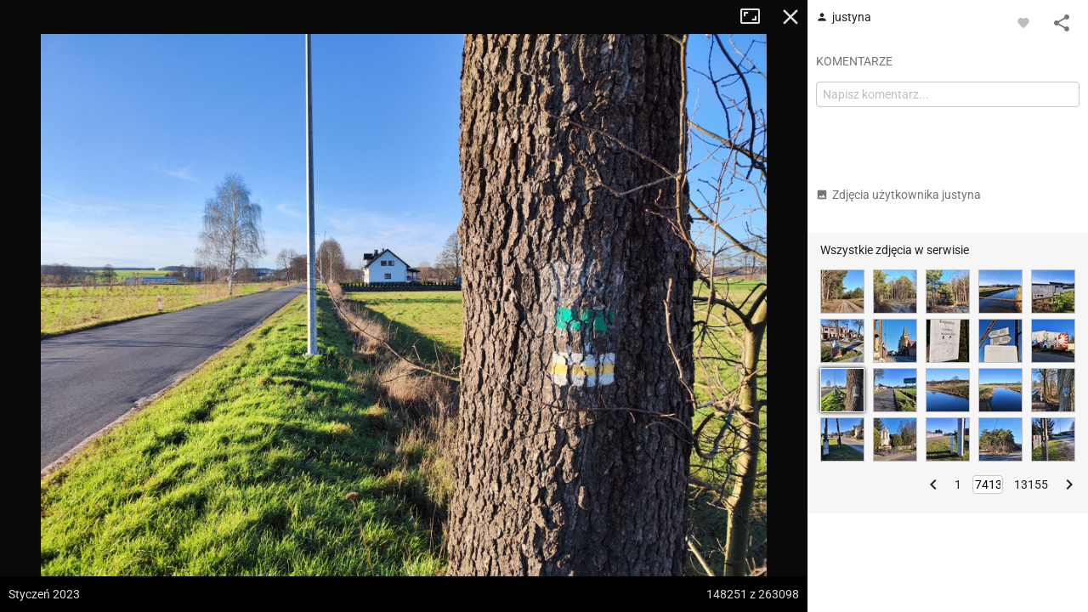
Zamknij (791, 17)
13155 (1031, 484)
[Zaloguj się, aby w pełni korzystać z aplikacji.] (1023, 22)
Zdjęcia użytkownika (898, 194)
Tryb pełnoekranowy (757, 17)
